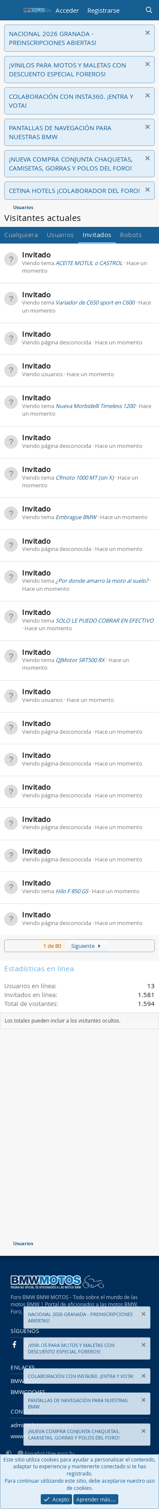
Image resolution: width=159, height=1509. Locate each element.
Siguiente (87, 946)
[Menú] (12, 10)
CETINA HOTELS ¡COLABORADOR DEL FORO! (74, 190)
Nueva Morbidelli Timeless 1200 (95, 406)
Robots (131, 234)
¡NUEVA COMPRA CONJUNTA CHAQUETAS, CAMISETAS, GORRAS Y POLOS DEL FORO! (71, 163)
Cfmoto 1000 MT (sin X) (85, 477)
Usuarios (60, 234)
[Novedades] (132, 10)
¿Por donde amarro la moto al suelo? (102, 580)
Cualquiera (21, 234)
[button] (8, 1453)
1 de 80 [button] (52, 946)
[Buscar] (149, 10)
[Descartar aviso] (146, 33)
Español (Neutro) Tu (46, 1453)
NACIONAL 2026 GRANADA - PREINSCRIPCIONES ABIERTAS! (52, 38)
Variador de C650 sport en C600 (95, 302)
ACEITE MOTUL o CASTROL (89, 263)
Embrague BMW (76, 517)
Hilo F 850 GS (72, 891)
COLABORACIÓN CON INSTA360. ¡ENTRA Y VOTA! (81, 1375)
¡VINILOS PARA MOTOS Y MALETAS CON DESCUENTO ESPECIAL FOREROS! (67, 69)
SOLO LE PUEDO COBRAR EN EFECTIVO (104, 620)
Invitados (97, 234)
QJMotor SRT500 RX (80, 660)
